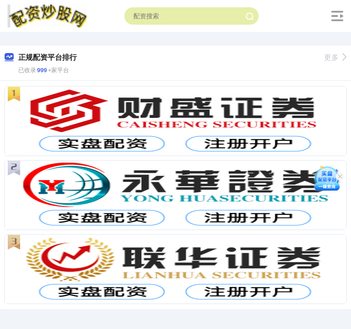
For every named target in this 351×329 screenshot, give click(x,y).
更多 (335, 57)
